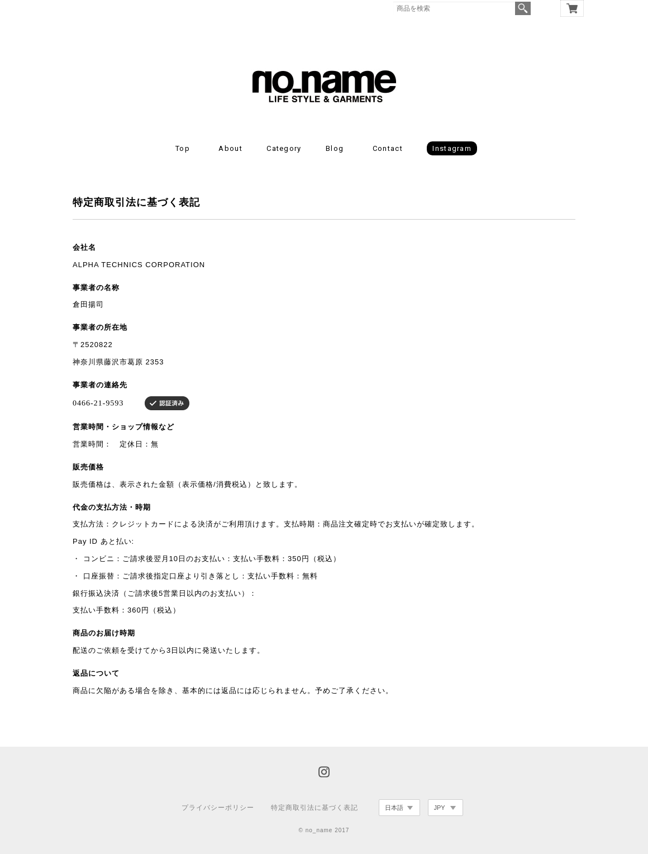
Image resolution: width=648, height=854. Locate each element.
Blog (335, 148)
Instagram (451, 148)
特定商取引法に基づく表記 (314, 808)
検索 (523, 8)
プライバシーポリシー (218, 808)
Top (182, 148)
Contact (388, 148)
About (230, 148)
